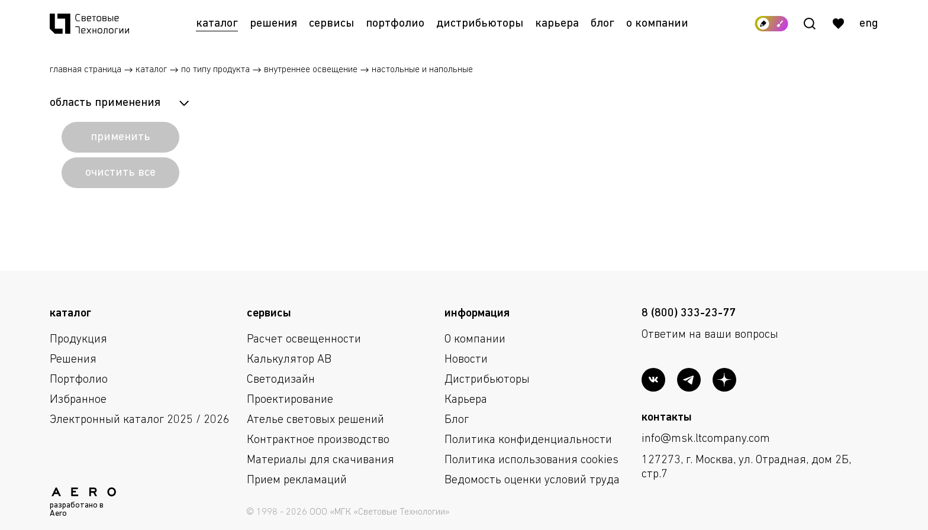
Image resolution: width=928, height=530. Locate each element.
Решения (273, 24)
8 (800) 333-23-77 (689, 313)
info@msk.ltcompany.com (706, 439)
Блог (602, 24)
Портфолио (395, 24)
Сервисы (331, 24)
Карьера (557, 24)
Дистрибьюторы (479, 24)
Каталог (217, 24)
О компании (657, 24)
